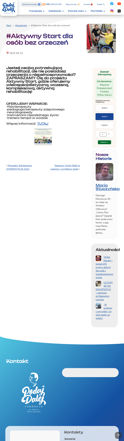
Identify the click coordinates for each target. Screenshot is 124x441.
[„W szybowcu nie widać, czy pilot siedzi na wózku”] (98, 308)
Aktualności (21, 25)
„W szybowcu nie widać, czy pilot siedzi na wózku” (104, 314)
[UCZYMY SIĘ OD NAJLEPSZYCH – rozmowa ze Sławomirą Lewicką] (98, 286)
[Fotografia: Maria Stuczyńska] (104, 174)
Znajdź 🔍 (101, 4)
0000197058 (54, 4)
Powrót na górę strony (118, 435)
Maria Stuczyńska (108, 189)
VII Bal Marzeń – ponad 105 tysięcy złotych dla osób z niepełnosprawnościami (104, 270)
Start (8, 25)
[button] (36, 11)
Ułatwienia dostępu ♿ (31, 4)
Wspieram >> (104, 143)
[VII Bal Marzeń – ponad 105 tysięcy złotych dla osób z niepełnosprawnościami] (98, 261)
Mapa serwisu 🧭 (73, 4)
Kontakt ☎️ (88, 4)
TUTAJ (42, 124)
